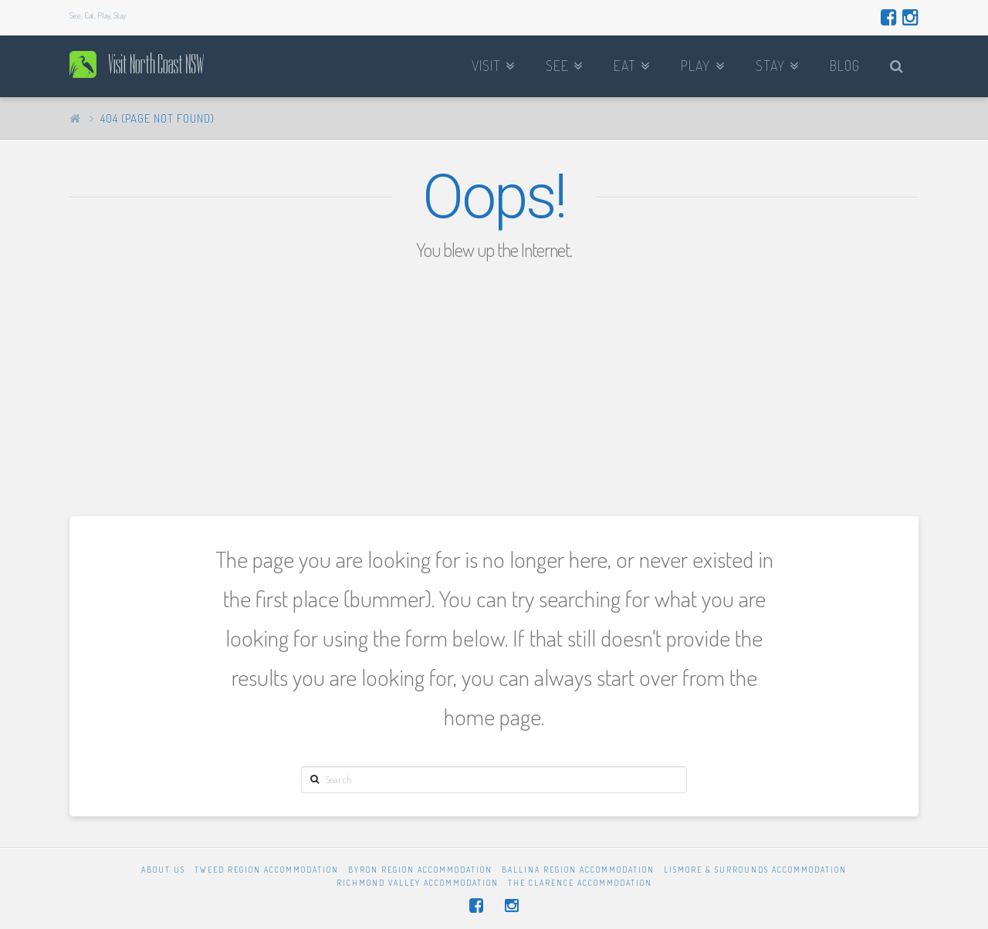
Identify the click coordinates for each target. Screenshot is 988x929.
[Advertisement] (494, 377)
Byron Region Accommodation (420, 869)
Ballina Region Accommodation (578, 869)
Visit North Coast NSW (156, 64)
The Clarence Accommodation (580, 882)
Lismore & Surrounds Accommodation (755, 869)
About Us (163, 869)
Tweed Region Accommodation (267, 869)
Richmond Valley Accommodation (418, 882)
